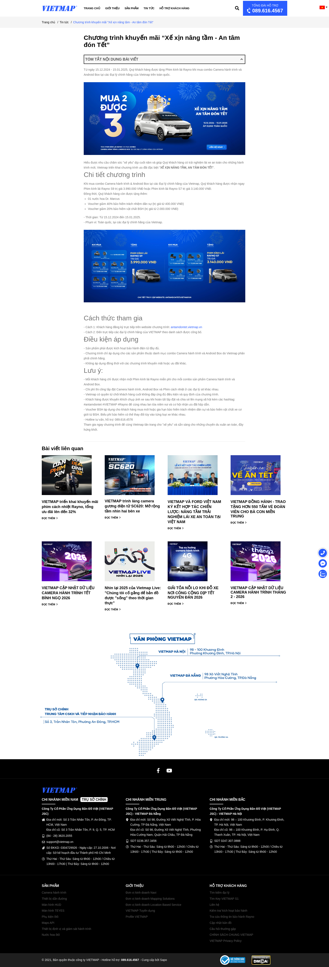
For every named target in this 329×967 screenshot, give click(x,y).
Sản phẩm (132, 8)
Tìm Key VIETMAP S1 (224, 898)
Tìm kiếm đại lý (220, 892)
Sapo (163, 960)
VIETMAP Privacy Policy (226, 940)
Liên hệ (214, 904)
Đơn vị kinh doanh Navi (141, 892)
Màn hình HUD (51, 904)
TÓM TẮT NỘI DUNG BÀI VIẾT (164, 59)
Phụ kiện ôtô (50, 916)
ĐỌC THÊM (50, 518)
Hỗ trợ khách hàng (174, 8)
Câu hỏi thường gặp (223, 929)
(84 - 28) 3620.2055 (59, 835)
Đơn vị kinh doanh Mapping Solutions (150, 898)
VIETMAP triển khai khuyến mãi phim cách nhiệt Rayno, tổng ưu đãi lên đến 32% (70, 507)
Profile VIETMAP (137, 916)
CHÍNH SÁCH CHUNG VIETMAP (231, 934)
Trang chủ (92, 8)
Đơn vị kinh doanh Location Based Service (153, 904)
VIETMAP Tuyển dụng (140, 910)
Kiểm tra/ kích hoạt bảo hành (228, 910)
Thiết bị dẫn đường (54, 898)
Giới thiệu (112, 8)
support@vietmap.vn (59, 842)
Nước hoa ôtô (51, 934)
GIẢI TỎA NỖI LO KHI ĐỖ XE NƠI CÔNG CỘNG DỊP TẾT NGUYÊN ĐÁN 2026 (193, 592)
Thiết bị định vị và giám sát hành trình (66, 929)
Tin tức (149, 8)
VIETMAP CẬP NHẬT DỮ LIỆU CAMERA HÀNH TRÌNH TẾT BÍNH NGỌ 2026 (68, 593)
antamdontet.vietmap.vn (187, 327)
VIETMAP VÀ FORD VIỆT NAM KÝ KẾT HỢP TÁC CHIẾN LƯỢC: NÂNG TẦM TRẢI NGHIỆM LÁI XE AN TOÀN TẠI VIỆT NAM (194, 512)
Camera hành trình (54, 892)
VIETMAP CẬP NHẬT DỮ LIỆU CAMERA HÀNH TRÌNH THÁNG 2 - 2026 (258, 592)
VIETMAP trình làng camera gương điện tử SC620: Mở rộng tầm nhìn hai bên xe (132, 506)
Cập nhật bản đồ (220, 922)
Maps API (48, 922)
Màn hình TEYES (53, 910)
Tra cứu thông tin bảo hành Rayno (232, 916)
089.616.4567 (264, 9)
